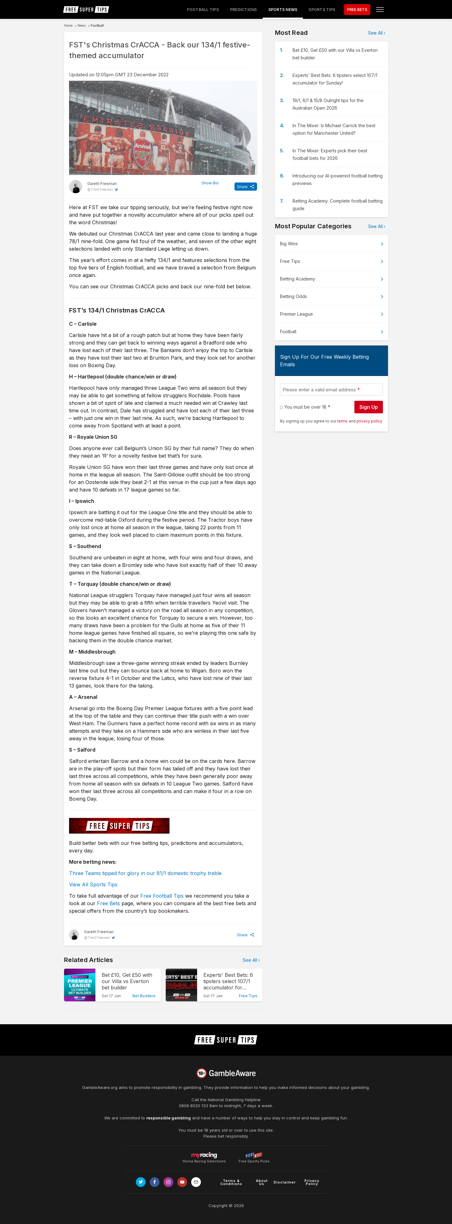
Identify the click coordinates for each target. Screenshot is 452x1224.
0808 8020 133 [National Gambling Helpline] (193, 1105)
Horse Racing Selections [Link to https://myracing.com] (204, 1155)
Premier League (296, 314)
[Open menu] (379, 9)
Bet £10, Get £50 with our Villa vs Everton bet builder (335, 53)
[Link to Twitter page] (141, 1182)
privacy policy (369, 421)
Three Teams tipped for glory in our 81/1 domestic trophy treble (145, 873)
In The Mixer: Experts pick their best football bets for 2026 (330, 154)
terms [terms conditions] (343, 421)
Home (68, 25)
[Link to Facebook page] (154, 1182)
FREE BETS (357, 9)
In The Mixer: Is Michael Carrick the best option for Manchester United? (334, 129)
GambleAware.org (99, 1087)
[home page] (86, 9)
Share (242, 186)
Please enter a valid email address (319, 390)
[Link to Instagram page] (168, 1182)
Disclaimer (285, 1182)
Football (97, 25)
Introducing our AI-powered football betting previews (338, 179)
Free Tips (290, 261)
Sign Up (368, 407)
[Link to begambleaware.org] (226, 1073)
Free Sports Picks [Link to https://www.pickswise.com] (254, 1159)
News (82, 25)
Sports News (283, 9)
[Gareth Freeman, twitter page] (93, 186)
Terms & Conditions (231, 1182)
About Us (262, 1182)
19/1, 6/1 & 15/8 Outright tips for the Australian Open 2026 (328, 104)
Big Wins (289, 243)
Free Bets (108, 903)
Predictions (243, 9)
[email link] (196, 1182)
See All (250, 960)
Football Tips (203, 9)
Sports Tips (322, 9)
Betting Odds (293, 296)
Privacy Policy (311, 1182)
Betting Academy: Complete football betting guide (338, 204)
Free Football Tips (162, 896)
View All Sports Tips (93, 884)
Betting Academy (297, 278)
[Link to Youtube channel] (182, 1182)
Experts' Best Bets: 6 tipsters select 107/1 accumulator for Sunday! (335, 79)
